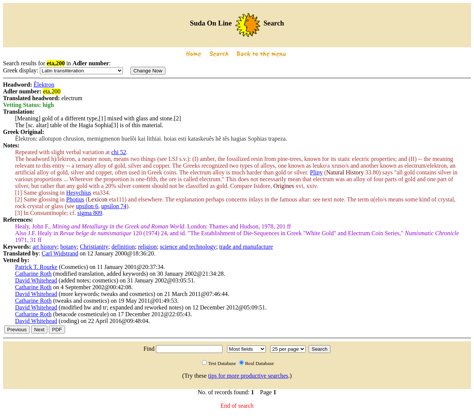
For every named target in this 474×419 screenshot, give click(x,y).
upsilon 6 (87, 206)
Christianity (94, 246)
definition (123, 246)
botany (68, 246)
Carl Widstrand (60, 253)
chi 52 (118, 152)
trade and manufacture (246, 246)
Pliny (316, 172)
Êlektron (43, 84)
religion (147, 246)
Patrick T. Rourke (36, 267)
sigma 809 (89, 213)
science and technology (188, 246)
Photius (75, 199)
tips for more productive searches (248, 375)
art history (45, 246)
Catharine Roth (33, 273)
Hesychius (78, 192)
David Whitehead (36, 280)
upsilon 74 (113, 206)
